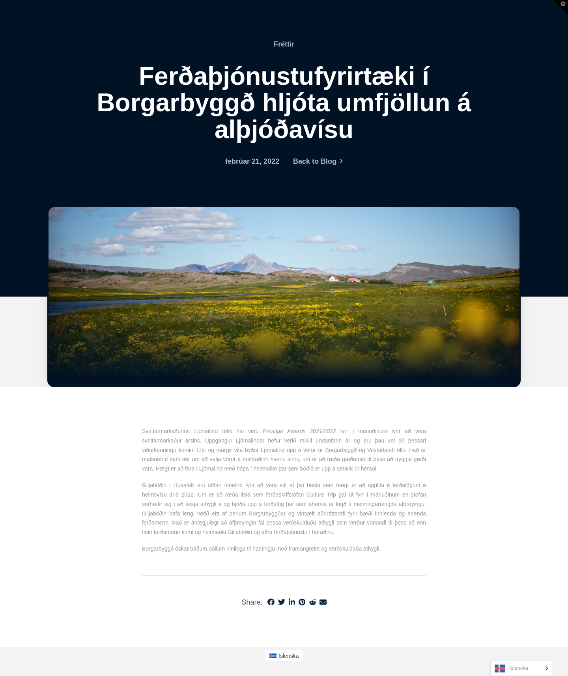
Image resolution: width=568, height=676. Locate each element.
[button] (560, 7)
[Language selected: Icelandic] (521, 668)
